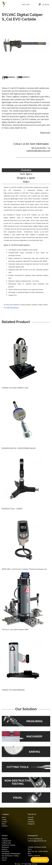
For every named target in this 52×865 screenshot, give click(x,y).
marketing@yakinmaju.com (38, 151)
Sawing (4, 858)
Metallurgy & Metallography (11, 853)
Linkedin (31, 817)
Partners (4, 826)
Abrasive (5, 839)
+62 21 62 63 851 (38, 148)
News (4, 824)
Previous (4, 46)
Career (4, 819)
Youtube (30, 819)
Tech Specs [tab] (26, 174)
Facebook (31, 822)
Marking (4, 849)
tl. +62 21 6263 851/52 (35, 839)
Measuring (5, 851)
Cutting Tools (6, 843)
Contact (4, 822)
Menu (46, 4)
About (4, 817)
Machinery (5, 847)
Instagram (31, 824)
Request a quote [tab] (26, 178)
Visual (4, 860)
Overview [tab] (26, 170)
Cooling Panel (6, 841)
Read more (45, 132)
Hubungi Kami (39, 860)
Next (48, 46)
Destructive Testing (8, 845)
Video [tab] (26, 181)
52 (49, 148)
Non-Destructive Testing (10, 856)
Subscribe (26, 4)
